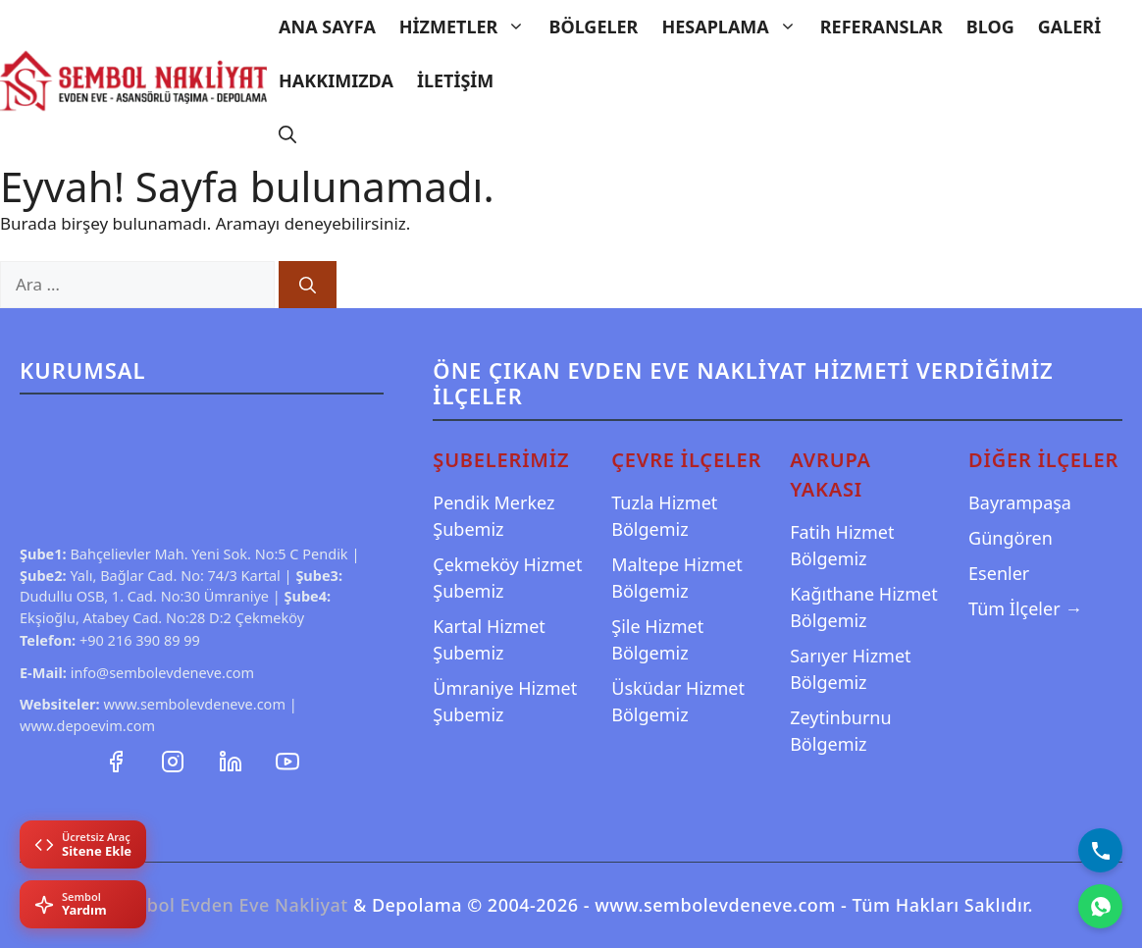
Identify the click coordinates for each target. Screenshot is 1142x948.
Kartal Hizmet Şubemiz (489, 639)
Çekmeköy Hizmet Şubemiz (507, 578)
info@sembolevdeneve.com (163, 672)
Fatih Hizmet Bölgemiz (842, 545)
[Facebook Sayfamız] (117, 760)
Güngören (1010, 538)
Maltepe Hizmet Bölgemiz (677, 578)
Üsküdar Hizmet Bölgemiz (678, 701)
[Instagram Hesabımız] (174, 760)
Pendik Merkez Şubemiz (493, 516)
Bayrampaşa (1019, 502)
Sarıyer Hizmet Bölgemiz (850, 669)
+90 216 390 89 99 (139, 640)
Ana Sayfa (327, 26)
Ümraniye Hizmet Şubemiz (505, 701)
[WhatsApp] (1100, 906)
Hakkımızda (336, 80)
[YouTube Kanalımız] (287, 760)
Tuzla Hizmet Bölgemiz (664, 516)
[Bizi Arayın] (1100, 850)
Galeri (1069, 26)
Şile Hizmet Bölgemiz (657, 639)
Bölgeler (593, 26)
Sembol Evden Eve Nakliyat (228, 905)
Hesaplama (734, 27)
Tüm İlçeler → (1025, 608)
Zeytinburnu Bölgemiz (840, 731)
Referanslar (881, 26)
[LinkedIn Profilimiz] (232, 760)
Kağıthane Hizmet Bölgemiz (864, 607)
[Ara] (308, 284)
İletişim (455, 80)
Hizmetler (468, 27)
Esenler (998, 573)
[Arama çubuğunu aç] (287, 135)
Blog (990, 26)
